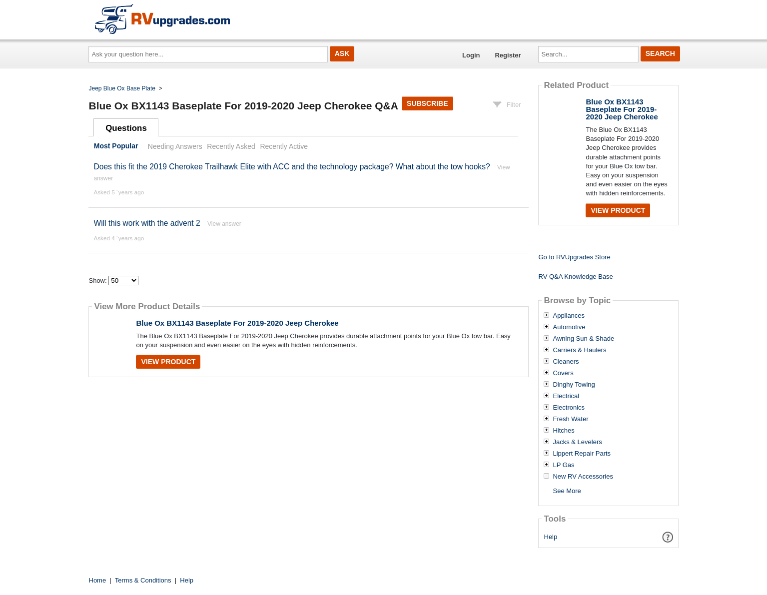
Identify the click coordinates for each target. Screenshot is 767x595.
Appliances (569, 315)
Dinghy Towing (574, 384)
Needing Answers (175, 146)
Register (508, 55)
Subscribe (427, 103)
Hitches (563, 430)
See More (567, 491)
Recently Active (284, 146)
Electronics (569, 407)
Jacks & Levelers (577, 442)
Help (551, 537)
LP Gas (563, 465)
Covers (563, 373)
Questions (126, 128)
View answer (224, 223)
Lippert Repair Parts (582, 453)
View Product (168, 362)
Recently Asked (231, 146)
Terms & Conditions (143, 580)
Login (471, 55)
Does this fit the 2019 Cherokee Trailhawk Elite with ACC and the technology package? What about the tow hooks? (291, 166)
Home (97, 580)
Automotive (569, 327)
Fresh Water (570, 419)
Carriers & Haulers (579, 350)
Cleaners (566, 361)
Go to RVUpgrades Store (574, 257)
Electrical (566, 396)
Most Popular (116, 146)
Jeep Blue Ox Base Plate (122, 88)
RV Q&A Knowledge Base (575, 276)
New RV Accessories (583, 476)
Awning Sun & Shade (583, 338)
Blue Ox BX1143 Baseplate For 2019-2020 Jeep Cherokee (237, 323)
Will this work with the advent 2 (146, 223)
